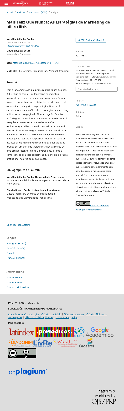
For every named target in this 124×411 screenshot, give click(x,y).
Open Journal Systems (18, 224)
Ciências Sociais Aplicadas (39, 317)
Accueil (9, 12)
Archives (21, 12)
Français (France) (15, 257)
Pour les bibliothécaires (17, 287)
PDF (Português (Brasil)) (92, 40)
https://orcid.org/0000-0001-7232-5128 (22, 46)
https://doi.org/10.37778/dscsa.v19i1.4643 (36, 62)
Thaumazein (62, 317)
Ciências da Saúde (51, 314)
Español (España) (15, 248)
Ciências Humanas (74, 314)
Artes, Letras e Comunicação (23, 314)
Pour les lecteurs (14, 277)
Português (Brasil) (16, 243)
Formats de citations (88, 89)
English (10, 253)
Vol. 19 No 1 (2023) (38, 12)
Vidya (74, 317)
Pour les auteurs (14, 282)
